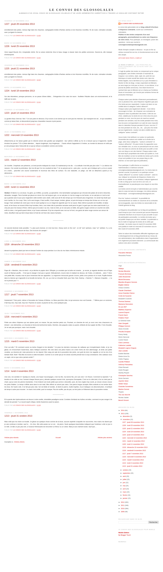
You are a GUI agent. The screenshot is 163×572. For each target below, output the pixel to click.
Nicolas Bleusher (124, 271)
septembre (127, 473)
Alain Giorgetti (123, 323)
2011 (123, 505)
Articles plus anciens (105, 437)
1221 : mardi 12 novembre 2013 (20, 160)
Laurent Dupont (123, 312)
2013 (123, 413)
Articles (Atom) (19, 442)
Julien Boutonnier (124, 277)
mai (124, 486)
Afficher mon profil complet (130, 58)
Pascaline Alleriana (125, 253)
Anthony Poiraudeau (125, 364)
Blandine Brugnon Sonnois (127, 282)
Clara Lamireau (123, 342)
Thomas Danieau (124, 301)
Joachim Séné (123, 381)
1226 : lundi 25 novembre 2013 (19, 46)
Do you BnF (122, 307)
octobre (125, 470)
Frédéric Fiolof (123, 318)
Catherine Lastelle (124, 345)
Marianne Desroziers (125, 304)
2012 (123, 502)
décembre (126, 416)
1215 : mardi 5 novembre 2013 (19, 341)
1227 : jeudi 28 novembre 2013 (19, 24)
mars (125, 492)
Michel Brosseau (124, 279)
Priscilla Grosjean (124, 332)
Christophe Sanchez (125, 375)
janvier (125, 498)
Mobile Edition (123, 533)
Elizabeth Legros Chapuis (127, 348)
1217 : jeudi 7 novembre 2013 (19, 294)
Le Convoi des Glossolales (132, 23)
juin (124, 482)
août (124, 476)
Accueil (58, 437)
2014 (123, 410)
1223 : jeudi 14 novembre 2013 (19, 113)
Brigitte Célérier (123, 285)
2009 (123, 512)
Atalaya (121, 268)
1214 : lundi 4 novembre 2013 (19, 371)
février (125, 495)
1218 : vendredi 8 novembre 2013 (20, 264)
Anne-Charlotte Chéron (126, 293)
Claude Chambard (124, 290)
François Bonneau (124, 274)
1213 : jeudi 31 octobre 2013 (18, 416)
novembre (126, 419)
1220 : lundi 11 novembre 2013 (19, 187)
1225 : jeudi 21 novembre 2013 (19, 68)
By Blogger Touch (124, 535)
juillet (125, 479)
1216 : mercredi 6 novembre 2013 (20, 316)
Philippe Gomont (124, 326)
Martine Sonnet (123, 389)
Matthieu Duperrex (124, 310)
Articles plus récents (11, 437)
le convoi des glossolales (81, 10)
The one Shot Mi (124, 395)
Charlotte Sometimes (125, 386)
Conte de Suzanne (124, 296)
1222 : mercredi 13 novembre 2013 (21, 135)
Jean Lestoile (123, 351)
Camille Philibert (124, 362)
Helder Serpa (123, 384)
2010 (123, 508)
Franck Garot (123, 315)
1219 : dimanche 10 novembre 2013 (22, 244)
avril (124, 489)
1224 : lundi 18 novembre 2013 (19, 91)
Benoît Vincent (123, 400)
